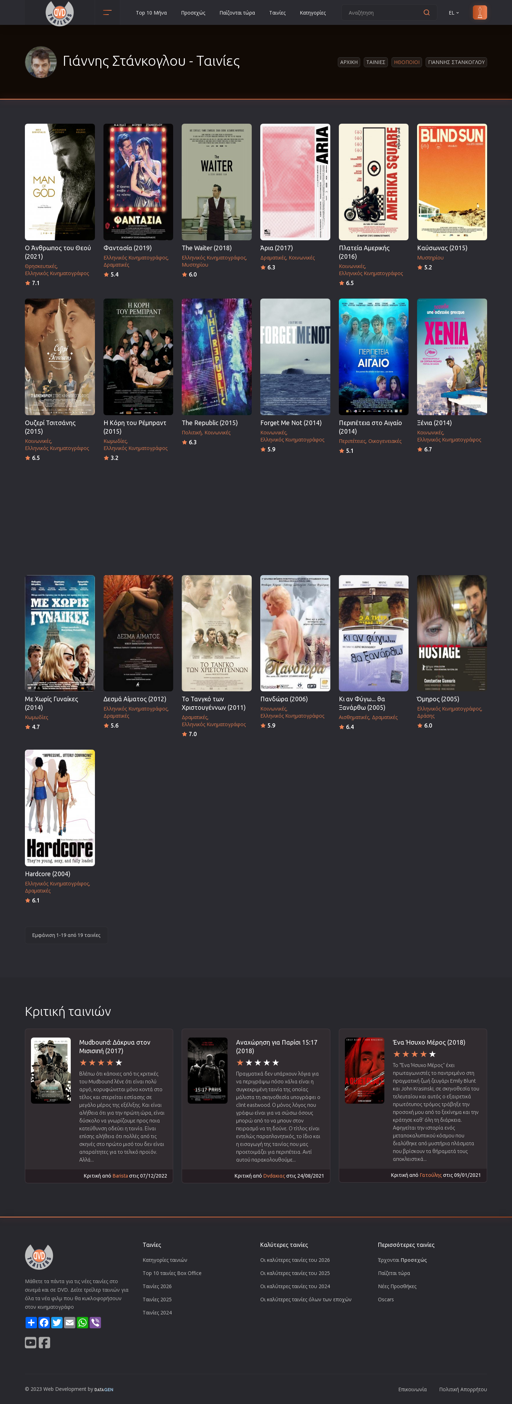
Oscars (386, 1299)
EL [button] (454, 12)
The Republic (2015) (210, 422)
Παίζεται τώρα (394, 1273)
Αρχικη (349, 62)
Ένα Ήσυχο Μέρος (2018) (429, 1042)
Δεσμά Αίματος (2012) (134, 699)
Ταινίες (277, 12)
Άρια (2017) (276, 248)
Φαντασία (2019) (127, 248)
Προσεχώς (193, 12)
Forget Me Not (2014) (291, 422)
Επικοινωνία (412, 1389)
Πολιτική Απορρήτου (463, 1389)
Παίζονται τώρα (237, 12)
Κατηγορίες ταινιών (165, 1259)
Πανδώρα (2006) (284, 699)
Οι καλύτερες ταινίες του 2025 (295, 1273)
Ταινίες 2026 (157, 1286)
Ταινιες (375, 62)
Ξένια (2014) (434, 422)
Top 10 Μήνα (151, 12)
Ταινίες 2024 (157, 1312)
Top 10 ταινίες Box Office (172, 1273)
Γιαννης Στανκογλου (456, 62)
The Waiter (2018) (207, 248)
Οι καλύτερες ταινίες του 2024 (295, 1286)
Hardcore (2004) (47, 873)
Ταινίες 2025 (157, 1299)
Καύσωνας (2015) (442, 248)
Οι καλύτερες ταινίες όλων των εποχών (306, 1299)
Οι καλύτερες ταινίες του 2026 (295, 1259)
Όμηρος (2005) (438, 699)
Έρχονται (402, 1259)
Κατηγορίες (313, 12)
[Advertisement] (256, 516)
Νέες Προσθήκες (397, 1286)
